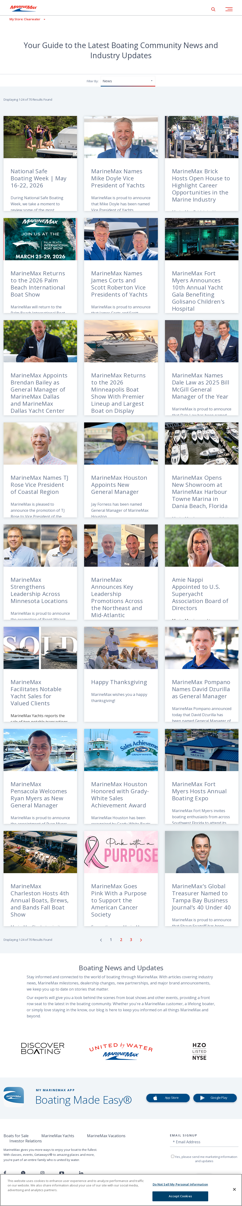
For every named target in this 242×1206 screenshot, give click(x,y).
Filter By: (93, 81)
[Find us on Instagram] (42, 1173)
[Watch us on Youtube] (61, 1173)
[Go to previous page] (101, 939)
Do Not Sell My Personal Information (180, 1184)
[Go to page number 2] (121, 939)
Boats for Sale (16, 1135)
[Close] (234, 1189)
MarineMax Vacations (106, 1135)
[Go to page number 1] (111, 939)
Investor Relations (25, 1141)
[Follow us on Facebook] (5, 1173)
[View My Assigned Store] (22, 19)
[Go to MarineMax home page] (27, 8)
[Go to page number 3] (131, 939)
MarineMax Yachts (57, 1135)
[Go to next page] (141, 939)
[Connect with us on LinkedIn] (81, 1173)
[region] (121, 1190)
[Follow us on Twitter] (23, 1173)
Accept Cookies (180, 1196)
